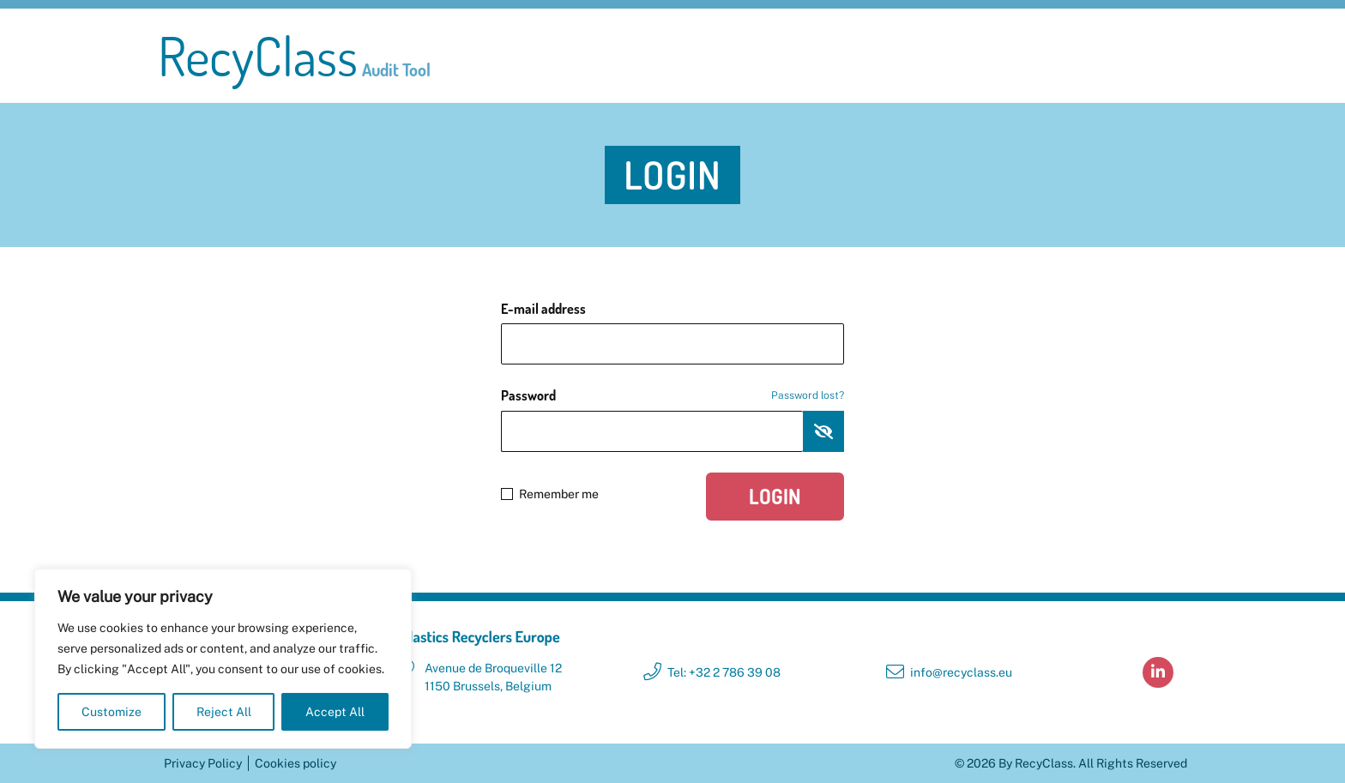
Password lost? (807, 395)
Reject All (223, 712)
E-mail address (543, 308)
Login (775, 496)
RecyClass (294, 55)
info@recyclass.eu (961, 672)
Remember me (550, 494)
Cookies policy (295, 763)
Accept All (335, 712)
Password (672, 395)
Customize (111, 712)
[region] (223, 659)
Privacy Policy (203, 763)
